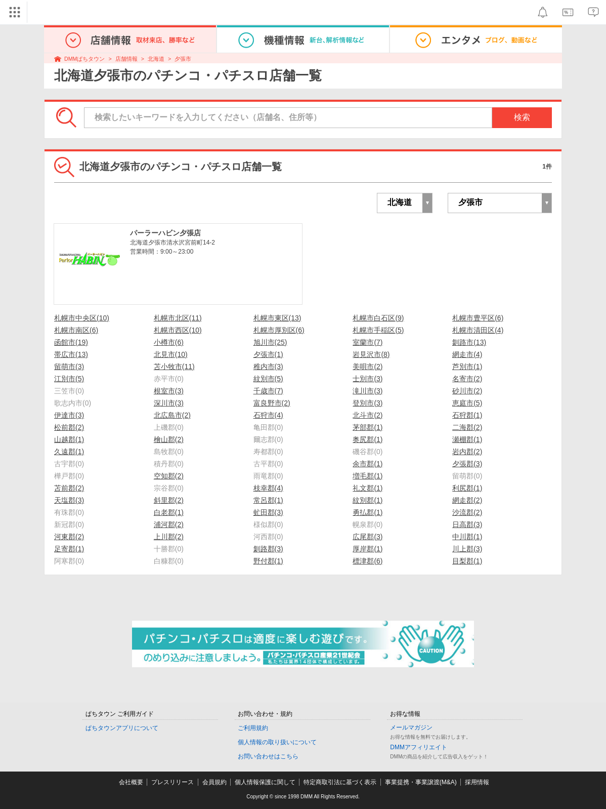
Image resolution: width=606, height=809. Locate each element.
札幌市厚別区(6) (279, 330)
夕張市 (183, 59)
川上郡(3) (467, 548)
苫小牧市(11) (174, 366)
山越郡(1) (69, 439)
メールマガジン (411, 727)
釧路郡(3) (268, 548)
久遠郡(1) (69, 451)
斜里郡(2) (169, 500)
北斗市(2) (367, 415)
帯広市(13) (71, 354)
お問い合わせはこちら (268, 756)
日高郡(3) (467, 524)
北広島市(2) (172, 415)
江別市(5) (69, 378)
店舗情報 (126, 59)
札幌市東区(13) (277, 317)
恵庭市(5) (467, 403)
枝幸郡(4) (268, 488)
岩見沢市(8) (371, 354)
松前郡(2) (69, 427)
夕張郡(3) (467, 463)
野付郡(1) (268, 560)
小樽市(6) (169, 342)
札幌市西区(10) (178, 330)
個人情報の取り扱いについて (277, 742)
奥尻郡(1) (367, 439)
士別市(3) (367, 378)
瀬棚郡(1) (467, 439)
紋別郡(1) (367, 500)
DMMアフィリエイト (418, 747)
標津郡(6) (367, 560)
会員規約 (214, 782)
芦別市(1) (467, 366)
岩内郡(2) (467, 451)
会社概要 (131, 782)
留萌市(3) (69, 366)
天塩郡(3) (69, 500)
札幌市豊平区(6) (477, 317)
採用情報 (477, 782)
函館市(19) (71, 342)
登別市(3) (367, 403)
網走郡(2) (467, 500)
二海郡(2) (467, 427)
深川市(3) (169, 403)
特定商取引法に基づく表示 (340, 782)
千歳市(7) (268, 390)
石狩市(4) (268, 415)
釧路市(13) (469, 342)
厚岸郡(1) (367, 548)
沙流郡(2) (467, 512)
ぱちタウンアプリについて (121, 728)
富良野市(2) (271, 403)
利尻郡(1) (467, 488)
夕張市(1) (268, 354)
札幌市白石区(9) (378, 317)
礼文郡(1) (367, 488)
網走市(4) (467, 354)
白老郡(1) (169, 512)
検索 (522, 117)
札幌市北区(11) (178, 317)
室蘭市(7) (367, 342)
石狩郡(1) (467, 415)
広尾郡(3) (367, 536)
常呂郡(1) (268, 500)
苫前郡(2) (69, 488)
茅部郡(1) (367, 427)
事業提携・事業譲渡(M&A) (421, 782)
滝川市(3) (367, 390)
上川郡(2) (169, 536)
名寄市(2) (467, 378)
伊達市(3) (69, 415)
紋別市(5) (268, 378)
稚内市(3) (268, 366)
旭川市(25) (270, 342)
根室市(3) (169, 390)
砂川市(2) (467, 390)
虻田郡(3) (268, 512)
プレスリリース (172, 782)
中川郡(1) (467, 536)
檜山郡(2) (169, 439)
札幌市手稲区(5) (378, 330)
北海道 (156, 59)
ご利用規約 (253, 728)
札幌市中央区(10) (81, 317)
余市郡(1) (367, 463)
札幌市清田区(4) (477, 330)
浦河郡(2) (169, 524)
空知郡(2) (169, 475)
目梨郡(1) (467, 560)
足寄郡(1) (69, 548)
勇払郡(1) (367, 512)
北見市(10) (171, 354)
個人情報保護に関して (265, 782)
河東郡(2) (69, 536)
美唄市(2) (367, 366)
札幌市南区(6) (76, 330)
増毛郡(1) (367, 475)
